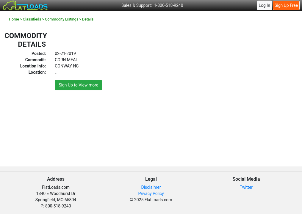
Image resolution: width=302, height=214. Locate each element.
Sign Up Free (286, 5)
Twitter (246, 187)
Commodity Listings (61, 19)
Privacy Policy (151, 193)
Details (88, 19)
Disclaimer (151, 187)
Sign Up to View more (78, 85)
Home (14, 19)
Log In (264, 5)
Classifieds (32, 19)
